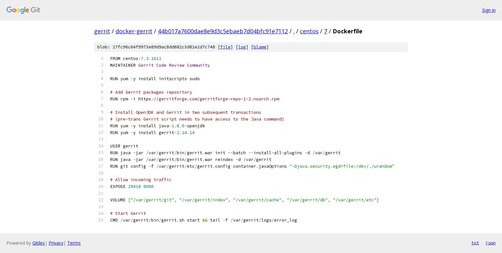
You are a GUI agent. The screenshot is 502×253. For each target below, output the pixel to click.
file (225, 47)
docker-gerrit (134, 31)
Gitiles (38, 243)
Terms (74, 243)
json (490, 243)
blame (260, 47)
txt (475, 243)
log (242, 47)
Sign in (489, 10)
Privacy (56, 243)
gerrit (102, 31)
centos (309, 31)
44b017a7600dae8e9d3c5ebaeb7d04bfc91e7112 (223, 31)
